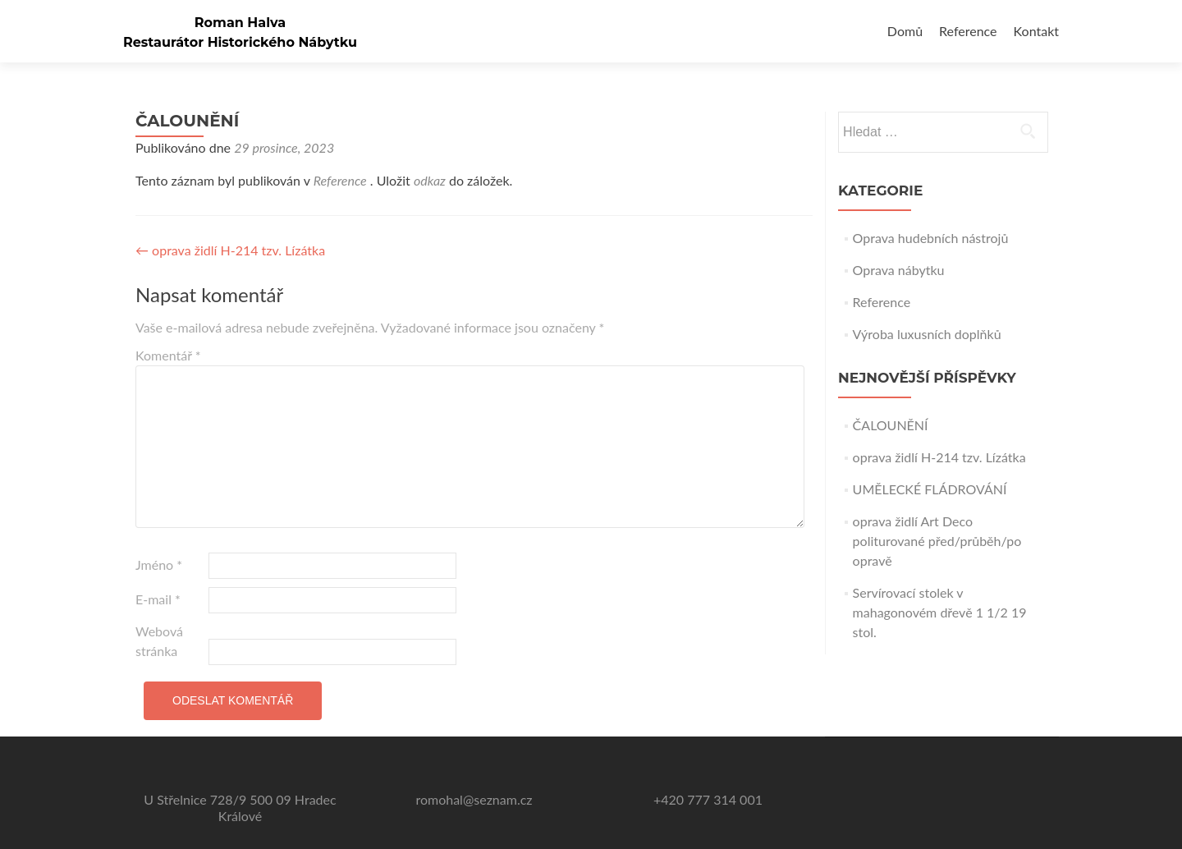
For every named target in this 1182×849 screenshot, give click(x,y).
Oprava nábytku (899, 270)
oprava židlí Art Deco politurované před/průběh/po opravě (937, 540)
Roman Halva (240, 22)
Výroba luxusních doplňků (927, 334)
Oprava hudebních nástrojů (931, 238)
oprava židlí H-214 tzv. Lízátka (230, 250)
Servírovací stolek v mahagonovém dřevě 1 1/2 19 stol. (940, 612)
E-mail (158, 599)
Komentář (168, 355)
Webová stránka (159, 641)
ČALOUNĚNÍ (890, 425)
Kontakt (1036, 31)
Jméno (158, 564)
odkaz (430, 180)
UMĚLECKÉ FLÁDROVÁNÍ (930, 489)
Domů (905, 31)
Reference (967, 31)
